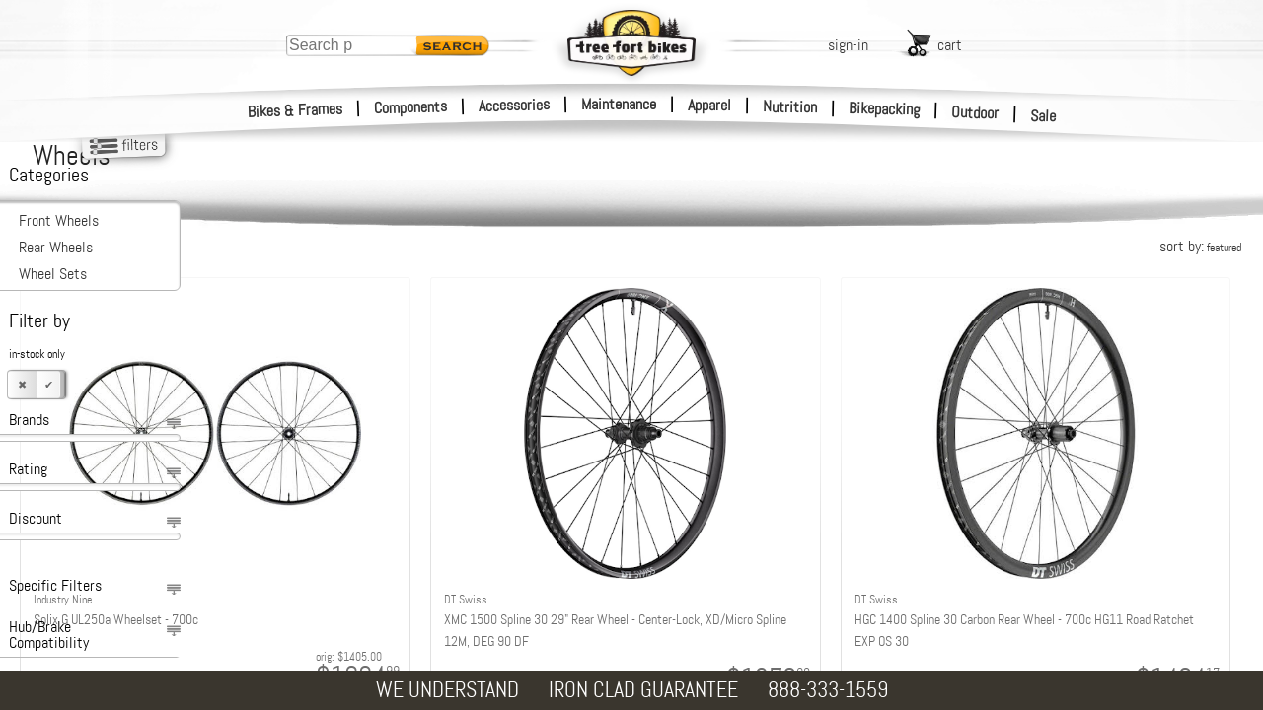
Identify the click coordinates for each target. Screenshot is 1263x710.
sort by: (1200, 246)
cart (949, 45)
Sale (1043, 116)
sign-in (848, 45)
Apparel (709, 105)
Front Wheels (59, 220)
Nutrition (790, 106)
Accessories (514, 105)
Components (411, 107)
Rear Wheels (56, 247)
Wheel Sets (53, 273)
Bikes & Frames (295, 110)
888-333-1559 (828, 689)
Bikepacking (885, 109)
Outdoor (975, 112)
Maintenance (618, 104)
